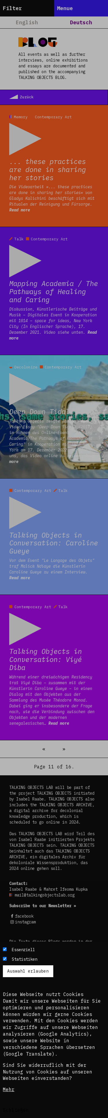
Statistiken (24, 959)
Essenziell (23, 949)
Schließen (16, 1110)
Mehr (8, 1089)
